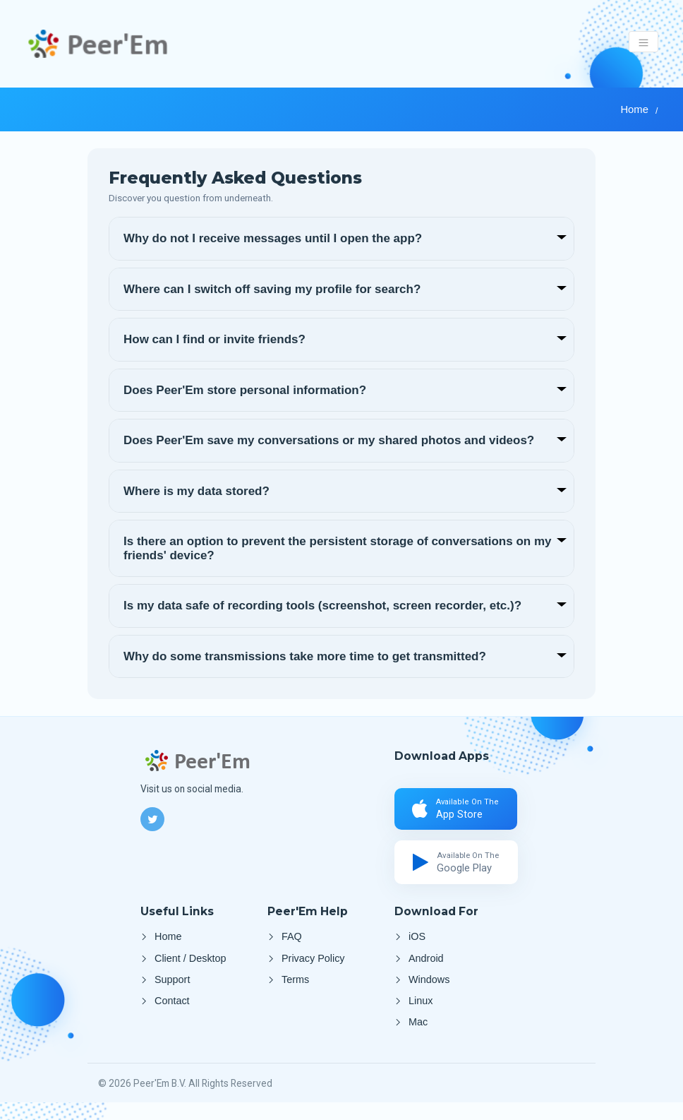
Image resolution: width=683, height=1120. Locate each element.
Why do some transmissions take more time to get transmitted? (304, 656)
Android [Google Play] (426, 969)
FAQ (292, 945)
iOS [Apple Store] (417, 945)
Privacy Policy (313, 969)
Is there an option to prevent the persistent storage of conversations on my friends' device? (337, 548)
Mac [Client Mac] (418, 1040)
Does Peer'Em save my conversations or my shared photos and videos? (328, 440)
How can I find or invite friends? (214, 339)
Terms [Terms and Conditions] (295, 993)
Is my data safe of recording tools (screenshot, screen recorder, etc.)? (322, 605)
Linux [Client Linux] (421, 1017)
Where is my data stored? (196, 491)
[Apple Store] (458, 811)
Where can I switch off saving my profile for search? (272, 289)
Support (172, 993)
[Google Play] (458, 869)
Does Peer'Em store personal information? (244, 390)
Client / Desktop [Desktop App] (190, 969)
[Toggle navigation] (644, 41)
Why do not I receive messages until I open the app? (272, 238)
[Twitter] (152, 819)
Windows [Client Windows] (429, 993)
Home (634, 109)
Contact (172, 1017)
